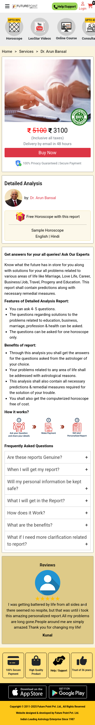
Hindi (55, 236)
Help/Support (65, 7)
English (41, 236)
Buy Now (47, 152)
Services (26, 51)
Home (7, 51)
